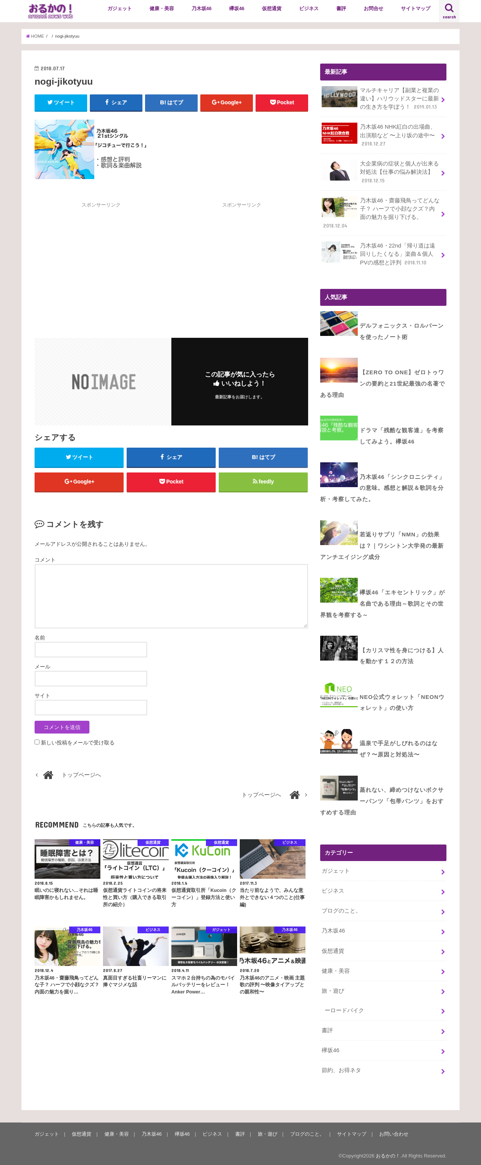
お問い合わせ (393, 1131)
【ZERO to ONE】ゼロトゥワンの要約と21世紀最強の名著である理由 (382, 383)
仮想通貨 (271, 8)
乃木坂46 (202, 8)
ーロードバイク (344, 1008)
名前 (40, 638)
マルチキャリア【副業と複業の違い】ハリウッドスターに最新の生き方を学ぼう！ (380, 98)
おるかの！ (388, 1153)
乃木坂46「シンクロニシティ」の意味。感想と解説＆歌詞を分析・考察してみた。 (382, 487)
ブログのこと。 (341, 909)
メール (42, 667)
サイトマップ (415, 8)
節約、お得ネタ (341, 1068)
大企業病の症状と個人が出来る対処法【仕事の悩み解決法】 (380, 171)
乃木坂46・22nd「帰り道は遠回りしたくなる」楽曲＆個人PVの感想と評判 (378, 253)
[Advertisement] (101, 261)
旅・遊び (333, 989)
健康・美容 (162, 8)
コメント (45, 560)
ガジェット (119, 8)
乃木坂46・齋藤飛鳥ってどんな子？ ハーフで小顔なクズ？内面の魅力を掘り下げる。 (380, 212)
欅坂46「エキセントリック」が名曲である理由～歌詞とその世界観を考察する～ (382, 602)
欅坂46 (236, 8)
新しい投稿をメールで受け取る (78, 743)
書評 (341, 8)
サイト (42, 696)
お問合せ (373, 8)
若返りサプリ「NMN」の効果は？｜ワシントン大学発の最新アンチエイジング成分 (382, 544)
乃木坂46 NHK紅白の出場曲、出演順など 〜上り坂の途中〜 (379, 135)
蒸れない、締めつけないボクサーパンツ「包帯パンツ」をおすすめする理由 (382, 799)
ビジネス (309, 8)
